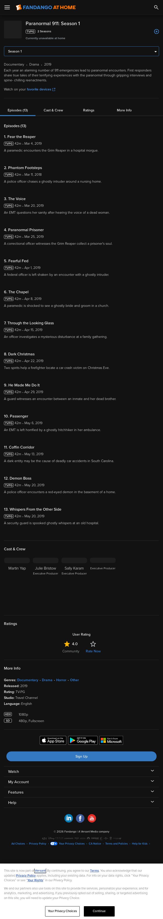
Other (74, 680)
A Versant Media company (93, 831)
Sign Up (81, 756)
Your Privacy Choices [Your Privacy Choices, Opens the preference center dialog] (62, 911)
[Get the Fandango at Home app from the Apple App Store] (53, 741)
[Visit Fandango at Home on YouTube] (91, 821)
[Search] (156, 7)
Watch (13, 771)
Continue (99, 911)
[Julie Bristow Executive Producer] (46, 583)
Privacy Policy (37, 843)
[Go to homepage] (46, 7)
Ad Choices (18, 843)
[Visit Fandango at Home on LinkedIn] (68, 821)
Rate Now (93, 651)
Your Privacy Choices (72, 843)
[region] (81, 891)
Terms (94, 871)
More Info (124, 110)
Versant (40, 871)
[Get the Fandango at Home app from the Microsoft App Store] (111, 741)
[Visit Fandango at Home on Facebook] (80, 821)
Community (70, 651)
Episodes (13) (18, 110)
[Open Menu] (7, 7)
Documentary (27, 680)
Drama (47, 680)
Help (12, 802)
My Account (18, 782)
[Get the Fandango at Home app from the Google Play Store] (83, 741)
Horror (61, 680)
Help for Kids (139, 843)
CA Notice (95, 843)
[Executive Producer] (103, 583)
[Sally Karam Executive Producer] (74, 583)
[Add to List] (156, 31)
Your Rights (35, 880)
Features (15, 792)
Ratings (88, 110)
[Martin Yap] (17, 583)
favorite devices (41, 89)
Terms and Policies (116, 843)
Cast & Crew (53, 110)
